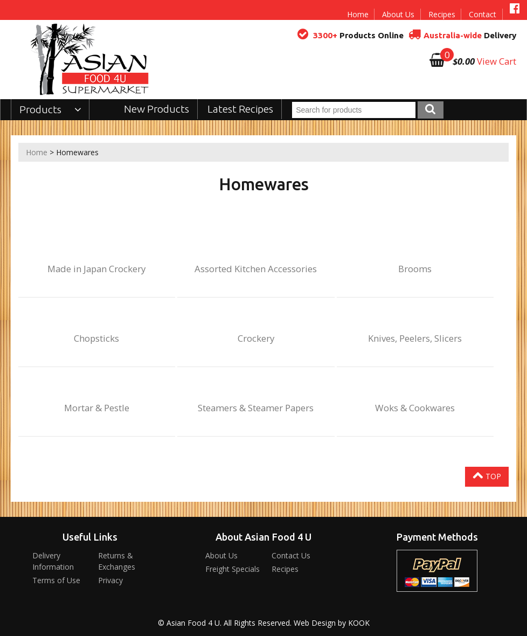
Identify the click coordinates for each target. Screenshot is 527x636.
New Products (156, 109)
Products (50, 109)
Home (358, 14)
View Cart (496, 61)
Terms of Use (56, 580)
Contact (482, 14)
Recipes (441, 14)
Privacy (110, 580)
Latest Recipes (240, 109)
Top (487, 475)
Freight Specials (232, 569)
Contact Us (291, 555)
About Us (398, 14)
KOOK (359, 623)
